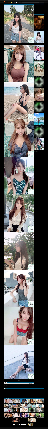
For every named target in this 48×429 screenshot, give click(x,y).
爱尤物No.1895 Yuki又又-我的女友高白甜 (24, 412)
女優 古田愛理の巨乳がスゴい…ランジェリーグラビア (32, 417)
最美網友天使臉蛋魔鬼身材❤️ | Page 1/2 (37, 137)
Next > (19, 380)
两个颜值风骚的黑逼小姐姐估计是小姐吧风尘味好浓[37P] (32, 412)
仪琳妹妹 (35, 112)
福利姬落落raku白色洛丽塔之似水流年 (15, 417)
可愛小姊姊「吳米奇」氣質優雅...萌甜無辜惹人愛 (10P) (24, 417)
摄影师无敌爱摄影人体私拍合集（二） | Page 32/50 (38, 76)
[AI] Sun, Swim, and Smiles (38, 403)
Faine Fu (13, 403)
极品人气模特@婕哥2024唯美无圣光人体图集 (24, 403)
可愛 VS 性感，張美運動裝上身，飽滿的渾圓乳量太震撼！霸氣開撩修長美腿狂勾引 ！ (8, 417)
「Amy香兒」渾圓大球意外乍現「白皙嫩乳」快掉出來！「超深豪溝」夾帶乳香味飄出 (38, 44)
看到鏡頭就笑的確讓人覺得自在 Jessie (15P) (40, 417)
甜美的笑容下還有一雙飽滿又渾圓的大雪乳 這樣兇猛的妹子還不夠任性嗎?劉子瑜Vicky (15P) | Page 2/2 (39, 126)
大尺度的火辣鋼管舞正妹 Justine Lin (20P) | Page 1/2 (38, 101)
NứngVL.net (7, 2)
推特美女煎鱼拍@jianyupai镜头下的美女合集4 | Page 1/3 (38, 30)
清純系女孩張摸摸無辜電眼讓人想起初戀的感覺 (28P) (8, 412)
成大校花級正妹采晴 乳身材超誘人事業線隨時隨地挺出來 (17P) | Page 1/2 (39, 151)
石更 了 (34, 87)
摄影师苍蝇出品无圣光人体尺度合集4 (15, 412)
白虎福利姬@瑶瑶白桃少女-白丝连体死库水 (40, 412)
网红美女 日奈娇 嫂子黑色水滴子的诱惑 (8, 403)
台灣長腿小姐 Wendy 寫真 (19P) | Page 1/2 (38, 60)
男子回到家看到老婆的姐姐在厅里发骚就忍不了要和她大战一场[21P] (32, 403)
